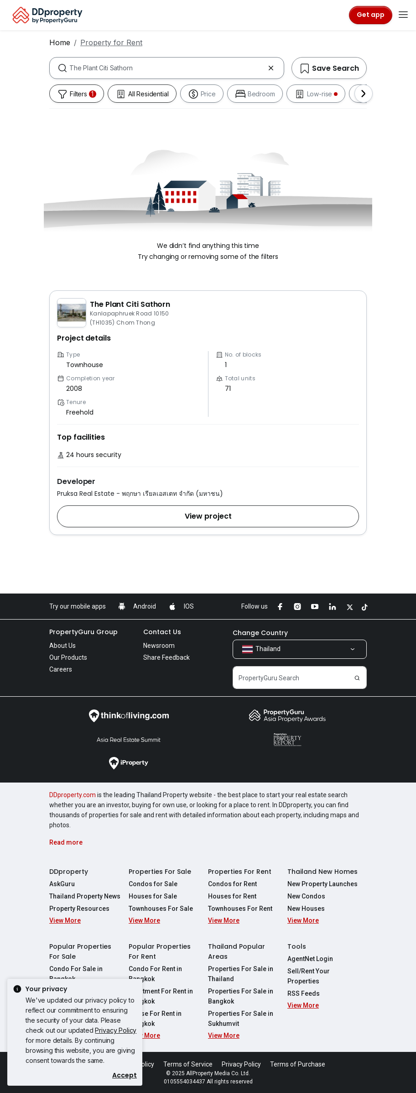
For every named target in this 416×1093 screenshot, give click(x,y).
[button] (208, 516)
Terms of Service (188, 1064)
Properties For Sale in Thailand (240, 974)
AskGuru (62, 884)
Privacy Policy (115, 1030)
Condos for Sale (153, 884)
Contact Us (162, 631)
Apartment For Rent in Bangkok (161, 996)
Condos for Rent (232, 884)
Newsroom (159, 645)
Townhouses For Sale (161, 908)
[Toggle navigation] (403, 15)
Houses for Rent (232, 896)
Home (59, 42)
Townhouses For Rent (240, 908)
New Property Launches (322, 884)
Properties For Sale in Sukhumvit (240, 1018)
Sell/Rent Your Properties (308, 976)
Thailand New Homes (322, 871)
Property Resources (79, 908)
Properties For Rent (239, 871)
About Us (62, 645)
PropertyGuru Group (83, 631)
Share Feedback (166, 657)
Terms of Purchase (297, 1064)
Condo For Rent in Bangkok (155, 974)
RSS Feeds (303, 993)
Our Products (68, 657)
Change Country (260, 632)
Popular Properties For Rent (160, 951)
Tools (296, 946)
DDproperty (68, 871)
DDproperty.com (72, 795)
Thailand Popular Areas (236, 951)
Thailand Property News (84, 896)
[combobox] (166, 68)
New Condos (306, 896)
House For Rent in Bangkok (155, 1018)
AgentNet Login (310, 958)
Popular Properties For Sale (80, 951)
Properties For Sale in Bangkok (240, 996)
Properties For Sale (160, 871)
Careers (60, 669)
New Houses (306, 908)
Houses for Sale (153, 896)
